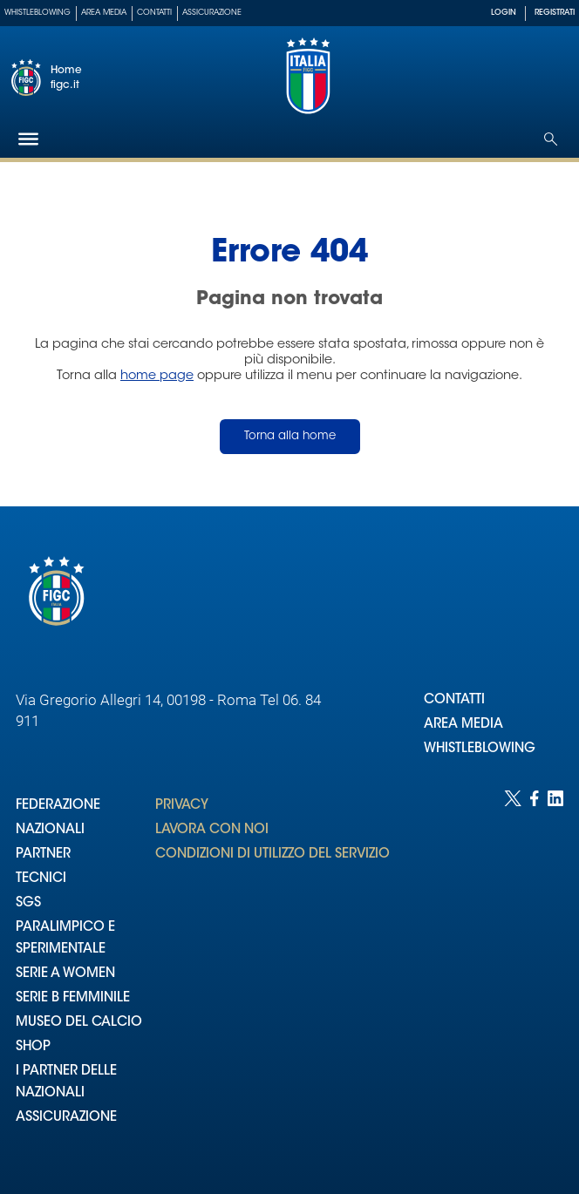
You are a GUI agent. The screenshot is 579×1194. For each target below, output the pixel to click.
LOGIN (503, 13)
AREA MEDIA (463, 724)
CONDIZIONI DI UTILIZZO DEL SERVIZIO (272, 854)
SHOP (33, 1047)
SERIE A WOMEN (65, 973)
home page (157, 376)
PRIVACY (181, 805)
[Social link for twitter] (512, 974)
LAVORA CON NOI (212, 830)
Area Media (103, 13)
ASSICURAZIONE (66, 1117)
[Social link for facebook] (534, 974)
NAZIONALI (50, 830)
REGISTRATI (555, 13)
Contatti (154, 13)
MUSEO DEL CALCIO (79, 1022)
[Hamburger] (28, 139)
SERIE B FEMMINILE (73, 998)
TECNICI (41, 878)
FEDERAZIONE (58, 805)
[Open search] (550, 139)
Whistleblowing (37, 13)
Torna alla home (290, 436)
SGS (28, 903)
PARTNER (43, 854)
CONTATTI (454, 700)
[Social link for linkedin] (555, 974)
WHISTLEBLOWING (479, 749)
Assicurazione (212, 13)
